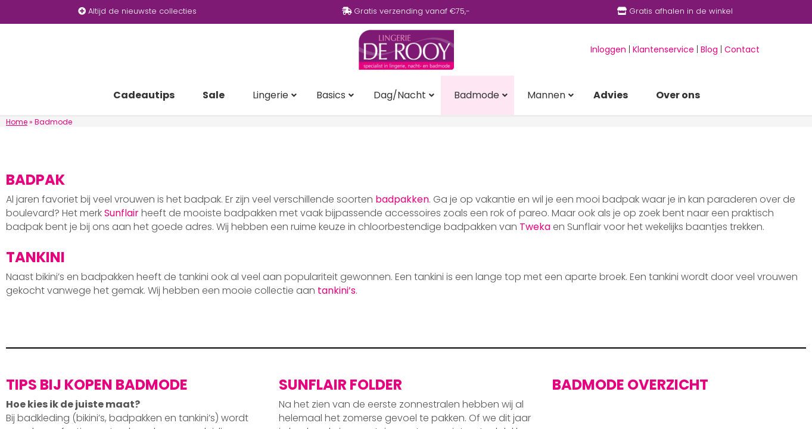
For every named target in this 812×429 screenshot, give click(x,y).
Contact (742, 49)
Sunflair (121, 213)
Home (16, 122)
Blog (709, 49)
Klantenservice (663, 49)
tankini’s (337, 290)
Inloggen (608, 49)
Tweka (534, 227)
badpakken (402, 199)
